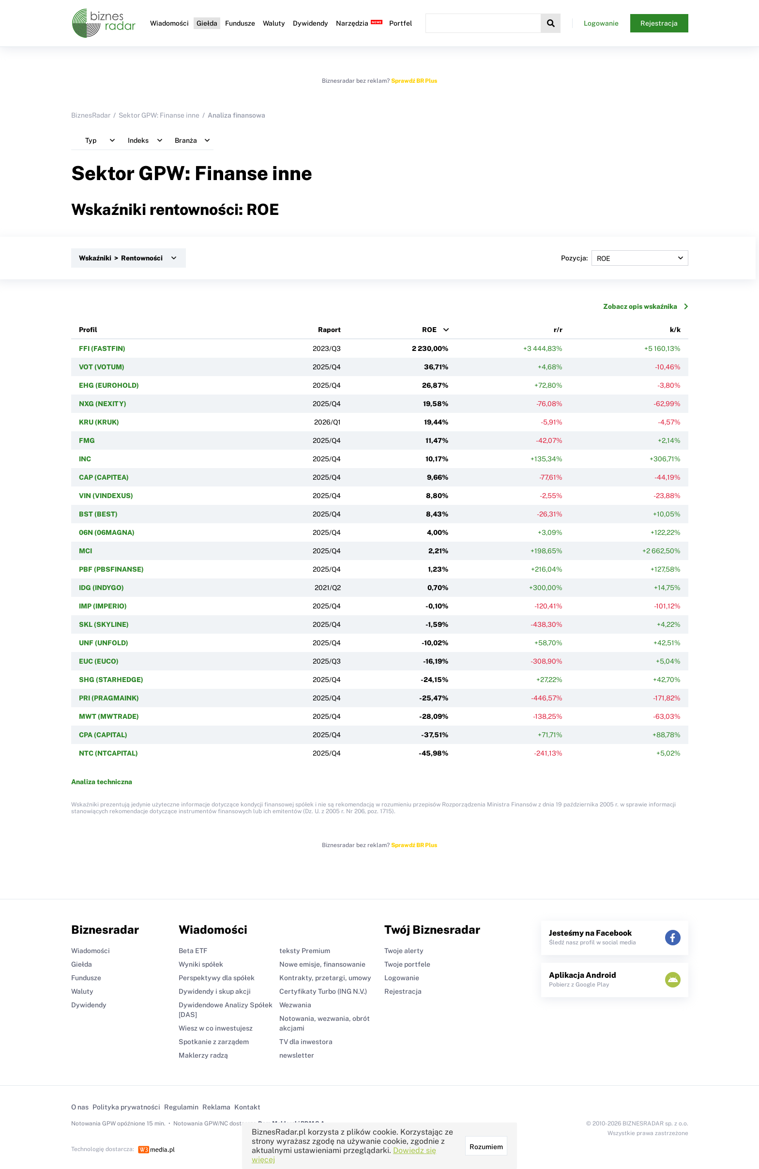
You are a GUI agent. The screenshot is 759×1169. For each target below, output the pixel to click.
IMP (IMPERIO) (103, 606)
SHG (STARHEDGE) (111, 679)
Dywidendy (310, 23)
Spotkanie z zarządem (214, 1042)
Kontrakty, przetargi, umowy (325, 978)
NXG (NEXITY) (102, 404)
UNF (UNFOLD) (103, 643)
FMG (87, 440)
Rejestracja (659, 23)
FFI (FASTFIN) (102, 348)
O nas (80, 1107)
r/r (558, 330)
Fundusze (240, 23)
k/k (675, 330)
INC (85, 459)
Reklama (216, 1107)
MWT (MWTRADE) (109, 716)
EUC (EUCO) (99, 661)
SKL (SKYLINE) (104, 624)
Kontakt (247, 1107)
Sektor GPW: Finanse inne (159, 115)
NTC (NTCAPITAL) (108, 753)
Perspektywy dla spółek (217, 978)
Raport (329, 330)
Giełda (207, 23)
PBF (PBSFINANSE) (111, 569)
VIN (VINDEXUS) (106, 496)
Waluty (274, 23)
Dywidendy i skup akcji (215, 991)
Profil (88, 330)
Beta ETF (193, 951)
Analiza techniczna (101, 782)
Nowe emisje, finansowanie (322, 964)
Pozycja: (624, 258)
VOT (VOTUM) (101, 367)
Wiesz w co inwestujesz (216, 1028)
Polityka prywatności (126, 1107)
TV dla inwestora (306, 1042)
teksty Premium (304, 951)
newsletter (296, 1055)
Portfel (400, 23)
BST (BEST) (98, 514)
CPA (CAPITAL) (103, 735)
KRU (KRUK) (99, 422)
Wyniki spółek (201, 964)
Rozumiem (486, 1147)
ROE (429, 330)
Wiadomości (169, 23)
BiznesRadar (90, 115)
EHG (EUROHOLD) (109, 385)
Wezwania (295, 1005)
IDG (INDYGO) (101, 588)
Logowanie (601, 23)
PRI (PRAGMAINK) (109, 698)
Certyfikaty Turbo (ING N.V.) (323, 991)
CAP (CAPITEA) (104, 477)
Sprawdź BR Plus (414, 80)
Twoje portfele (407, 964)
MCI (85, 551)
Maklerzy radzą (203, 1055)
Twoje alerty (404, 951)
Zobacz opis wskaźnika (645, 306)
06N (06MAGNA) (107, 532)
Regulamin (181, 1107)
